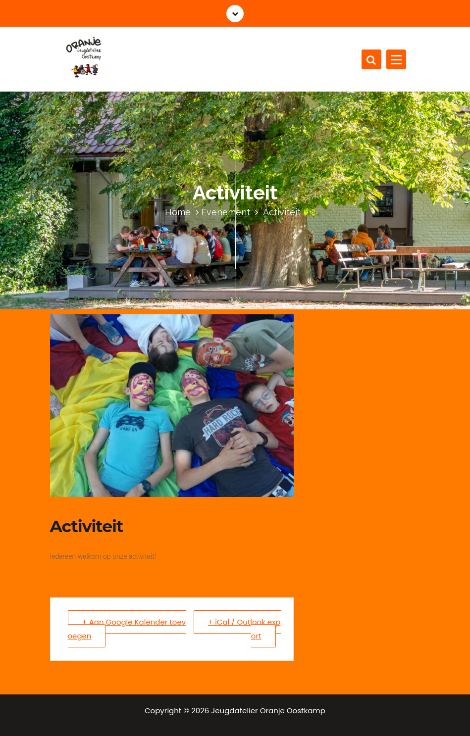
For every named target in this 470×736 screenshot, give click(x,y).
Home (178, 212)
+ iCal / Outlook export (244, 629)
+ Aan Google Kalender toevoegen (127, 629)
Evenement (225, 212)
